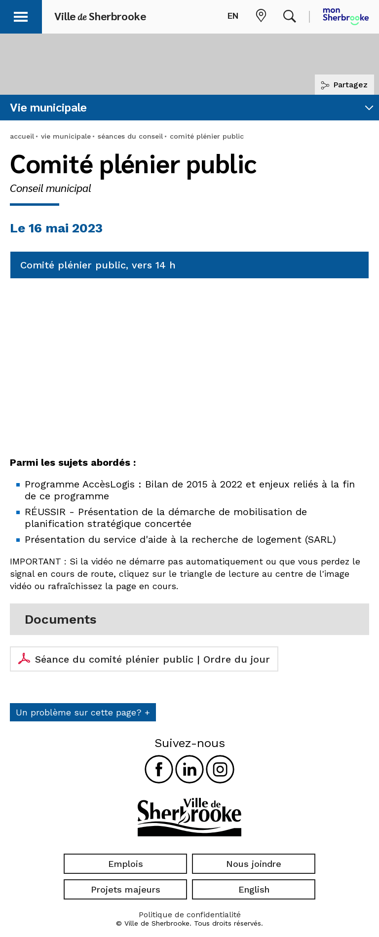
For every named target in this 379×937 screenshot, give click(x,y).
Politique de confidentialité (190, 914)
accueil (22, 136)
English (253, 889)
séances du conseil (130, 136)
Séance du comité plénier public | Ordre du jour (152, 659)
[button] (21, 15)
